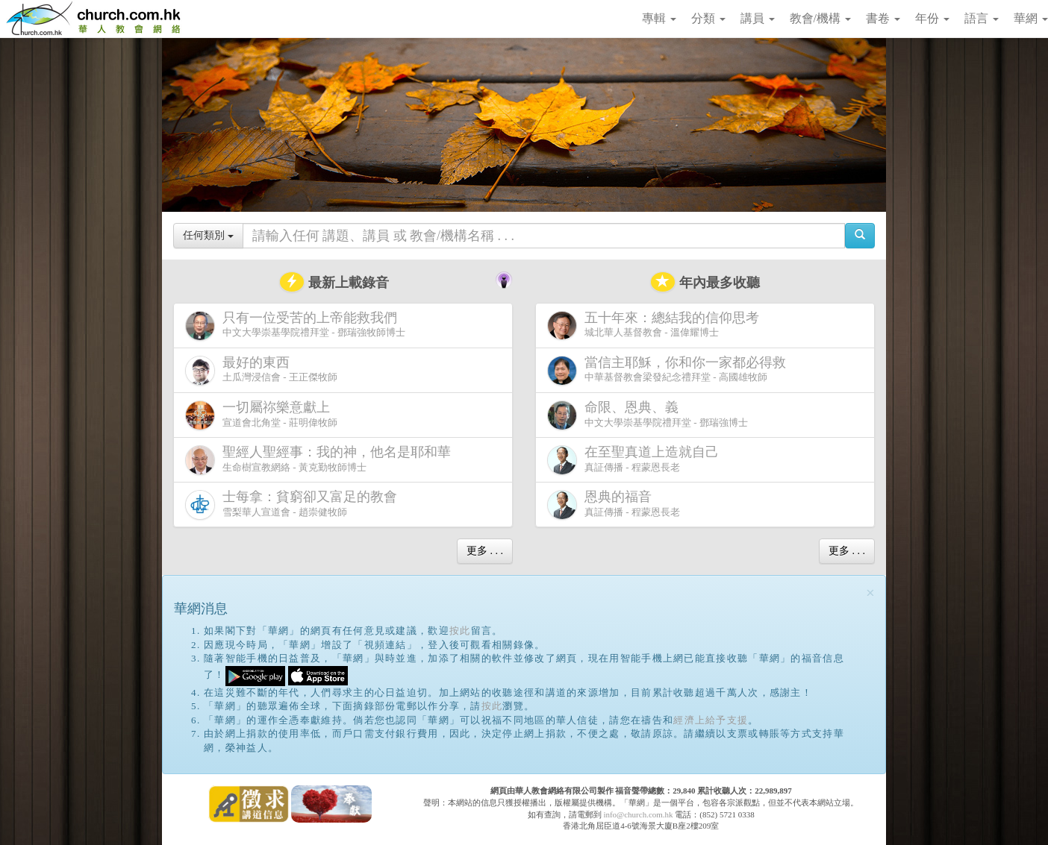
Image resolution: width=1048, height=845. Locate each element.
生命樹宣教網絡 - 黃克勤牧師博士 (321, 460)
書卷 (883, 18)
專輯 (659, 18)
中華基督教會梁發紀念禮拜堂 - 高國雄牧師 (669, 370)
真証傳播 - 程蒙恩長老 (636, 460)
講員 (757, 18)
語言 (981, 18)
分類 (708, 18)
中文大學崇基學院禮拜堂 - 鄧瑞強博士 (647, 415)
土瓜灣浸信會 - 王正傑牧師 (261, 370)
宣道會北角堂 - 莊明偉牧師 (261, 415)
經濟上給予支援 (710, 720)
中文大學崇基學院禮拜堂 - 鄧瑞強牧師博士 (295, 325)
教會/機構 (820, 18)
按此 (460, 630)
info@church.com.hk (638, 814)
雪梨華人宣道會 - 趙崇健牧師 (294, 504)
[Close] (870, 593)
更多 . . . (485, 550)
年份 (932, 18)
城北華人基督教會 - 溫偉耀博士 (656, 325)
